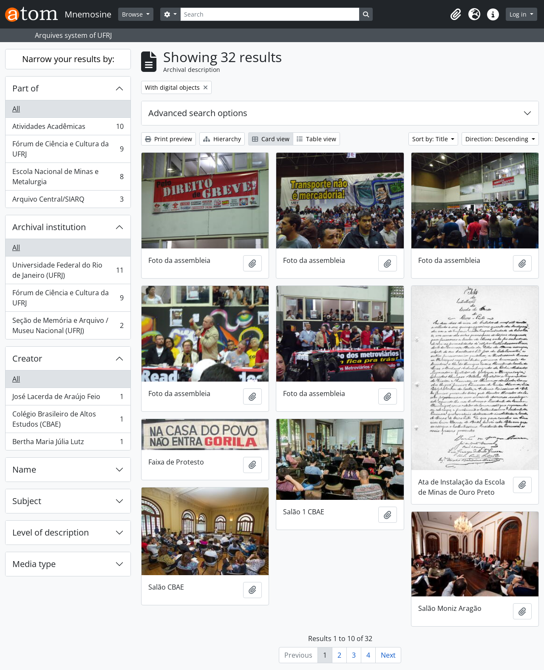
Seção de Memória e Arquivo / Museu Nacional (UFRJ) (68, 325)
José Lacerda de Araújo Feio (68, 398)
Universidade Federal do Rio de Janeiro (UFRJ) (68, 270)
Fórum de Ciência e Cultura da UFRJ (68, 149)
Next (388, 655)
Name (24, 469)
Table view (316, 139)
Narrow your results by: (68, 59)
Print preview (168, 139)
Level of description (50, 532)
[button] (455, 14)
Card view (270, 139)
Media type (34, 564)
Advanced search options (197, 113)
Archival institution (49, 227)
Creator (27, 358)
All (16, 109)
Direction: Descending (497, 139)
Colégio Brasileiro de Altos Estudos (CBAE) (68, 419)
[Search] (270, 14)
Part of (25, 88)
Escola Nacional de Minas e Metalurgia (68, 176)
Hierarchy (222, 139)
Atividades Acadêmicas (68, 128)
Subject (26, 501)
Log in (519, 14)
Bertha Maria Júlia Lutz (68, 443)
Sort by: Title (431, 139)
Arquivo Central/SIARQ (68, 201)
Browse (133, 14)
